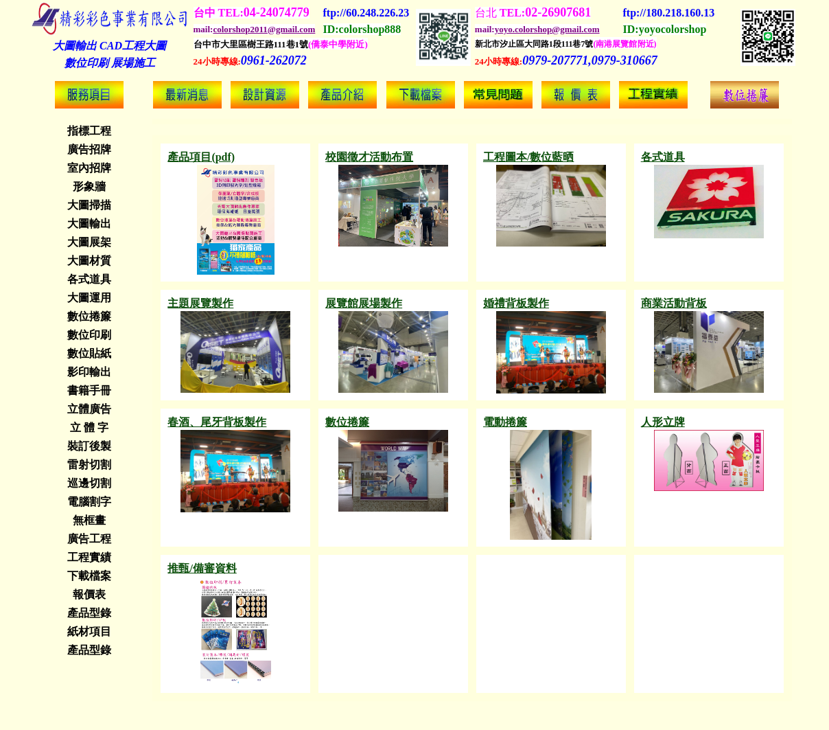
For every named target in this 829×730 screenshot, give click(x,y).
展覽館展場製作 (363, 303)
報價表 (89, 594)
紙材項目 (89, 631)
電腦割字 (89, 501)
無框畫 (89, 520)
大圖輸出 (89, 223)
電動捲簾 (505, 422)
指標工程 (89, 131)
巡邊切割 (89, 483)
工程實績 (89, 557)
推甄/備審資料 (201, 568)
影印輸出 (89, 372)
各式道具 (89, 279)
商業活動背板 (674, 303)
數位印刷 (89, 335)
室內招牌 (89, 168)
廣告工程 (89, 539)
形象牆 (89, 186)
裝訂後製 (89, 446)
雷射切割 (89, 464)
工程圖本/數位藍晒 (528, 157)
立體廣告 (89, 409)
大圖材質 (89, 260)
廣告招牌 (89, 149)
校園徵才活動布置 (369, 157)
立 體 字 (89, 427)
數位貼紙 (89, 353)
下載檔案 (89, 576)
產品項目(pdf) (201, 157)
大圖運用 (89, 298)
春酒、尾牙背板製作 (216, 422)
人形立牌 (663, 422)
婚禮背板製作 (516, 303)
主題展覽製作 (200, 303)
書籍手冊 (89, 390)
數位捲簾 (89, 316)
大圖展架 (89, 242)
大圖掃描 (89, 205)
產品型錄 (89, 613)
